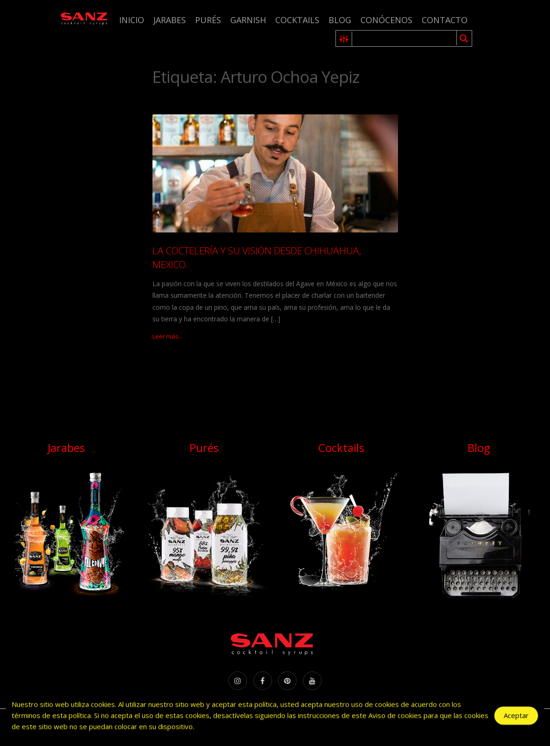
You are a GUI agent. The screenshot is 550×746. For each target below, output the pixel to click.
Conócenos (386, 19)
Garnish (248, 19)
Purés (208, 19)
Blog (340, 19)
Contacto (445, 19)
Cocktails (297, 19)
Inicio (131, 19)
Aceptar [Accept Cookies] (516, 716)
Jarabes (169, 19)
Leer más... (167, 336)
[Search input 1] (404, 38)
